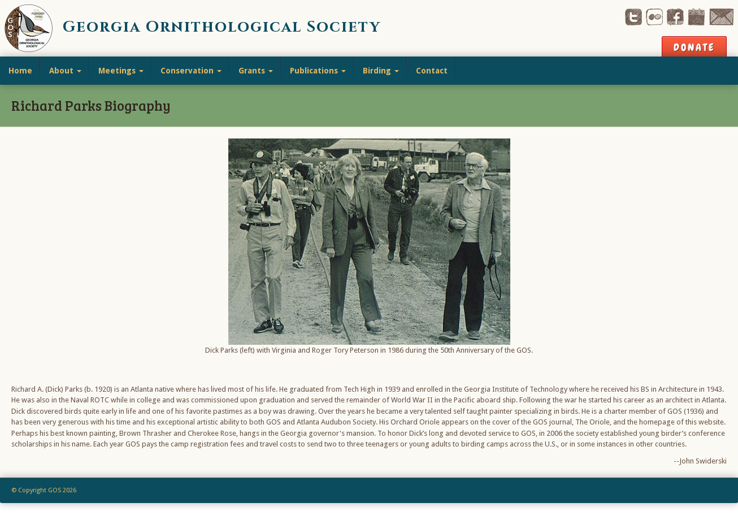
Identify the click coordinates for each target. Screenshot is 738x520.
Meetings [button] (121, 70)
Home (20, 70)
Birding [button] (381, 70)
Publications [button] (318, 70)
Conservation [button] (191, 70)
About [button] (65, 70)
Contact (432, 70)
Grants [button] (255, 70)
